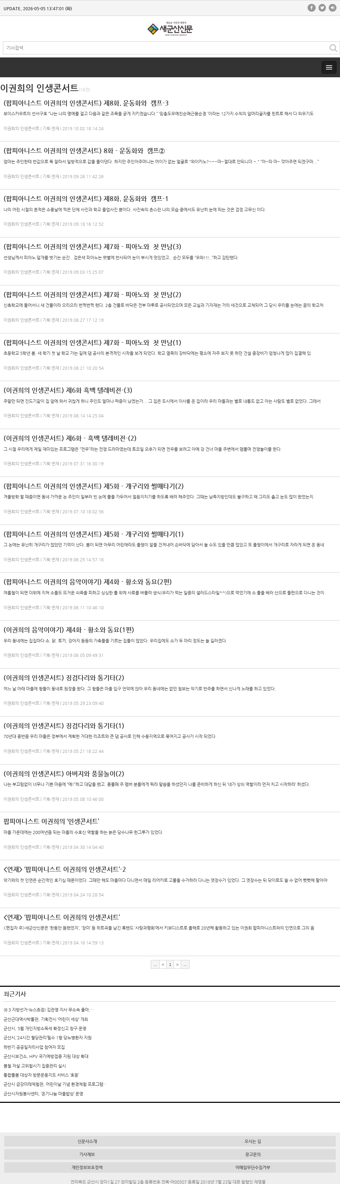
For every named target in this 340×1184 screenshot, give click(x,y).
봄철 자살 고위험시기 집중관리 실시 (35, 1065)
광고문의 (253, 1154)
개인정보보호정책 (87, 1167)
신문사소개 (87, 1141)
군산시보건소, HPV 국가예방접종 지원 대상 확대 (46, 1056)
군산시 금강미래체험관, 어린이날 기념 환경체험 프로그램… (55, 1084)
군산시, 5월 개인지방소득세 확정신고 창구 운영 (45, 1028)
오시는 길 (253, 1141)
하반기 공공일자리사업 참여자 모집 (34, 1047)
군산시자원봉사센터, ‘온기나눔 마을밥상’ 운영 (43, 1093)
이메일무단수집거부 (252, 1167)
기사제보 (87, 1154)
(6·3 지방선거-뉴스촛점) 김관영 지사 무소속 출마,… (49, 1009)
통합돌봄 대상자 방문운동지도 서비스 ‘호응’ (41, 1075)
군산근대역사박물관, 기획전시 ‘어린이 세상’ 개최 (46, 1019)
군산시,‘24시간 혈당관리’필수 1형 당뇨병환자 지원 (48, 1037)
